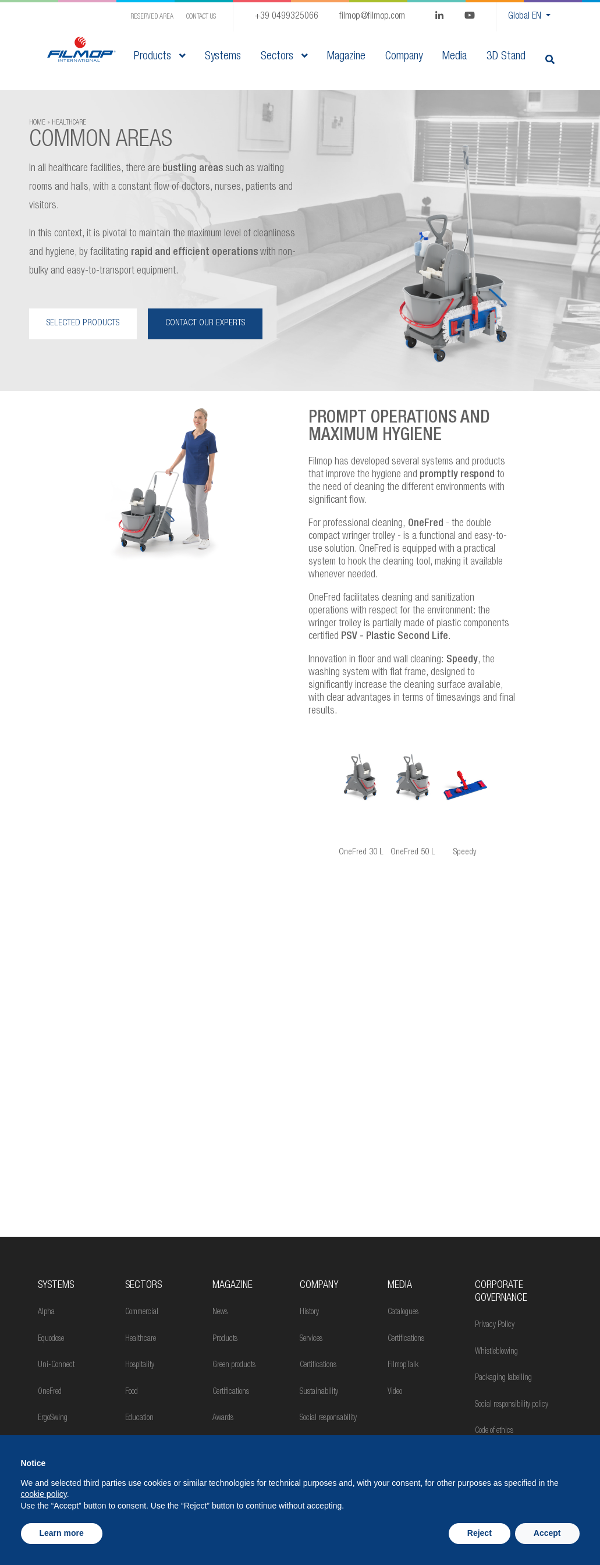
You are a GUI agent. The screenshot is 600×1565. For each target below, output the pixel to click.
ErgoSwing (53, 1418)
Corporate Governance (501, 1292)
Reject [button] (479, 1533)
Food (131, 1392)
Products (159, 57)
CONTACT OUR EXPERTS (205, 323)
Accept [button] (547, 1533)
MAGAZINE (232, 1285)
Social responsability (328, 1418)
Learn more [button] (62, 1533)
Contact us (201, 16)
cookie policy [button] (44, 1494)
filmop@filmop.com (372, 17)
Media (400, 1285)
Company (319, 1285)
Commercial (141, 1312)
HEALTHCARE (69, 122)
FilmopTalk (403, 1365)
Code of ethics (494, 1431)
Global (526, 17)
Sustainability (319, 1392)
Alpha (46, 1312)
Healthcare (140, 1339)
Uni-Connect (56, 1365)
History (309, 1312)
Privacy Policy (494, 1325)
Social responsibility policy (511, 1405)
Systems (56, 1285)
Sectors (284, 57)
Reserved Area (151, 16)
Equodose (51, 1339)
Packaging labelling (503, 1378)
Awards (222, 1418)
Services (311, 1339)
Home (37, 122)
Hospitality (139, 1365)
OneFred (50, 1392)
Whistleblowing (496, 1352)
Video (395, 1392)
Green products (233, 1365)
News (220, 1312)
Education (139, 1418)
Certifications (230, 1392)
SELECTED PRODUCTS (83, 323)
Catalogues (403, 1312)
